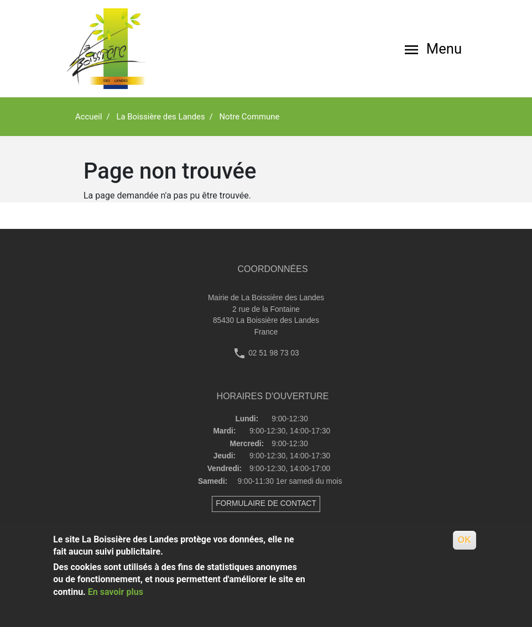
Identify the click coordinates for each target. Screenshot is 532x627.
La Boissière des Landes (160, 117)
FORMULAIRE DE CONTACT (266, 503)
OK (464, 540)
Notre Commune (249, 117)
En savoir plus (115, 592)
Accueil (88, 117)
